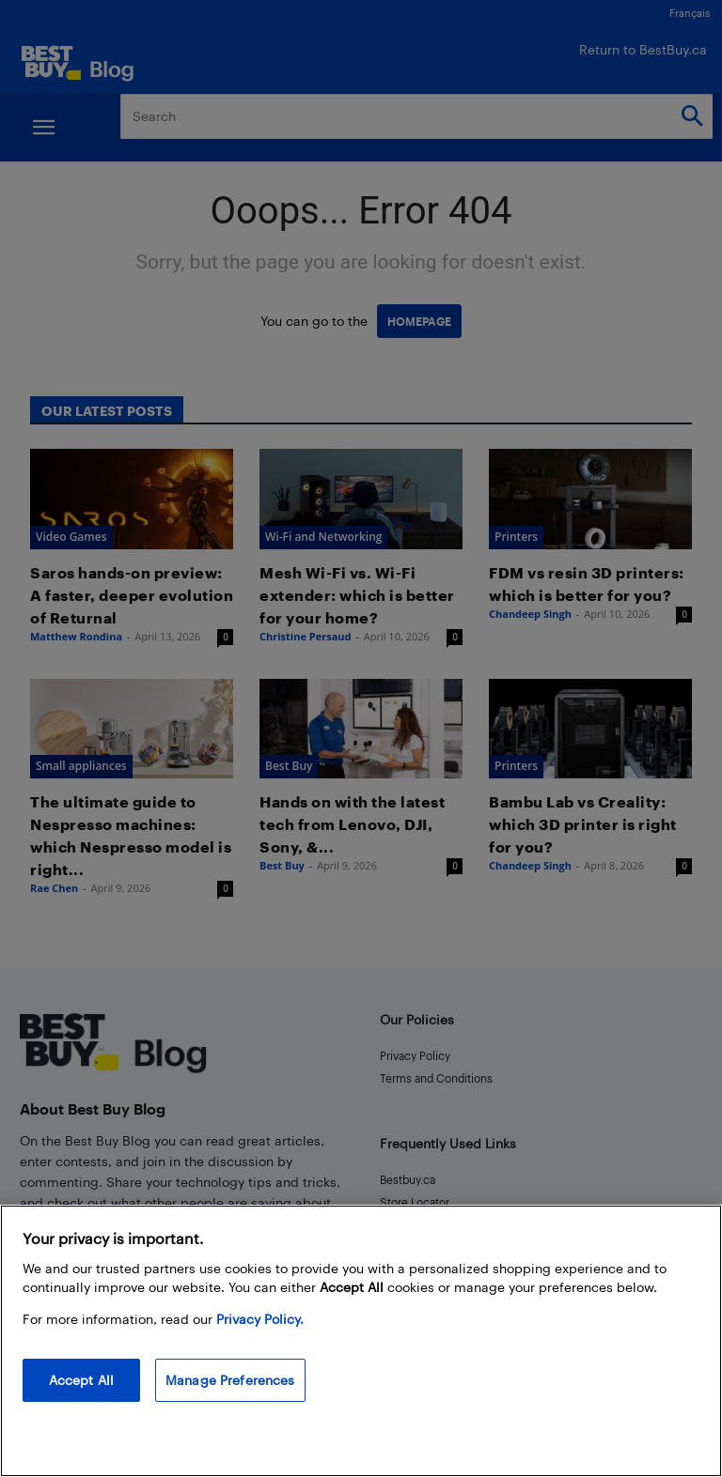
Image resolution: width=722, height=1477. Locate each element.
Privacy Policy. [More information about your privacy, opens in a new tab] (260, 1319)
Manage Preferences (230, 1380)
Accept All (81, 1380)
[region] (361, 1341)
